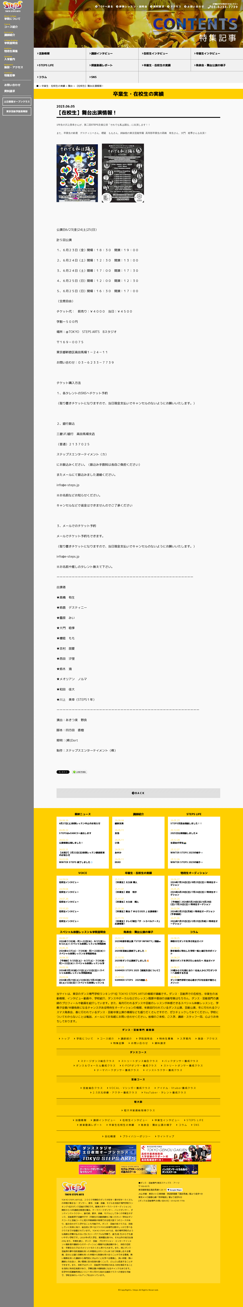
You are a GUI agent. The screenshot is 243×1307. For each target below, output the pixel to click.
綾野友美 (119, 823)
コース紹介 (17, 25)
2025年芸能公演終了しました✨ (131, 951)
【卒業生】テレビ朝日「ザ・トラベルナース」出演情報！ (138, 922)
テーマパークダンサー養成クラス (116, 1070)
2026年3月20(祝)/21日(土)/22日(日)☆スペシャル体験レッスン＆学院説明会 (81, 971)
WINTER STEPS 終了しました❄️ (76, 862)
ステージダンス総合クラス (96, 1061)
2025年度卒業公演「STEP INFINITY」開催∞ (138, 941)
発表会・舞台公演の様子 (211, 65)
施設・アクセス (17, 66)
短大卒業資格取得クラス (138, 1110)
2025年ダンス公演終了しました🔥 (132, 960)
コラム (43, 77)
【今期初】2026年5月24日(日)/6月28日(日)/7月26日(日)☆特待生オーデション (190, 903)
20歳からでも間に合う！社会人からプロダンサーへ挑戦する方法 (193, 971)
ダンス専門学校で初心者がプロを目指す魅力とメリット (193, 981)
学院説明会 (17, 42)
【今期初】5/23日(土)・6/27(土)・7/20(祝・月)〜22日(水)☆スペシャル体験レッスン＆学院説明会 (82, 961)
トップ (64, 1038)
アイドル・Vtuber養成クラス (175, 1088)
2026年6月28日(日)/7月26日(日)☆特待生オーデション (194, 893)
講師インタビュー (102, 53)
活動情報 (44, 53)
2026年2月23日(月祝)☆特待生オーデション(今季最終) (192, 912)
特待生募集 (17, 50)
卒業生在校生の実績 (120, 1124)
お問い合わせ (12, 85)
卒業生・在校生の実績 (157, 65)
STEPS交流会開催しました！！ (186, 823)
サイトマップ (165, 1136)
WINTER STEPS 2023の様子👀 (186, 852)
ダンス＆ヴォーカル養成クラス (95, 1065)
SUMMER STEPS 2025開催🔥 (131, 980)
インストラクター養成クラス (163, 1070)
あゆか (118, 852)
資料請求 (9, 91)
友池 (117, 833)
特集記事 (17, 74)
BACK (138, 793)
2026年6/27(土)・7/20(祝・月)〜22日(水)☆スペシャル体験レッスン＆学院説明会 (82, 952)
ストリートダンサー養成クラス (182, 1065)
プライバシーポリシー (135, 1136)
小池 (117, 843)
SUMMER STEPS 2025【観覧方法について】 (138, 970)
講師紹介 (17, 34)
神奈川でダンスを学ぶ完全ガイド (186, 941)
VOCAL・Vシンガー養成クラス (129, 1088)
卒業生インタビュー (208, 53)
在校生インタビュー (156, 53)
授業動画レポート (102, 65)
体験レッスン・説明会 (131, 6)
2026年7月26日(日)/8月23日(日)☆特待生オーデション (194, 883)
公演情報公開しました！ (71, 843)
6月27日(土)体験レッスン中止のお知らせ (79, 823)
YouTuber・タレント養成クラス (164, 1092)
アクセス (174, 6)
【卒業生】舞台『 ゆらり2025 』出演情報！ (137, 911)
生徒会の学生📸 (178, 843)
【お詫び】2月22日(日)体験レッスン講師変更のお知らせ (82, 853)
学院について (17, 17)
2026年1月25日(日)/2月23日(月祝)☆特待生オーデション (194, 922)
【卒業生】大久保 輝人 (126, 882)
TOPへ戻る (104, 6)
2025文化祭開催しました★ (184, 833)
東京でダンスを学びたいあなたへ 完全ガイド (192, 960)
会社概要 (109, 1136)
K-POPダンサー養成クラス (138, 1065)
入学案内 (17, 58)
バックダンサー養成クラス (180, 1061)
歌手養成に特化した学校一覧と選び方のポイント (193, 952)
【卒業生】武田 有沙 (126, 892)
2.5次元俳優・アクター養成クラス (113, 1092)
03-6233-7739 (223, 7)
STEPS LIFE (46, 65)
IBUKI (118, 862)
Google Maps (175, 1190)
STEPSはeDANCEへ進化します (75, 833)
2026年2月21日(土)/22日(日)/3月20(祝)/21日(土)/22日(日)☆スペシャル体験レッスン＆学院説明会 (82, 981)
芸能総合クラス (91, 1088)
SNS (94, 77)
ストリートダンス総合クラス (138, 1061)
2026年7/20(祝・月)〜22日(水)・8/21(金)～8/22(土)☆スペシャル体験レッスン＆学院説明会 (82, 942)
